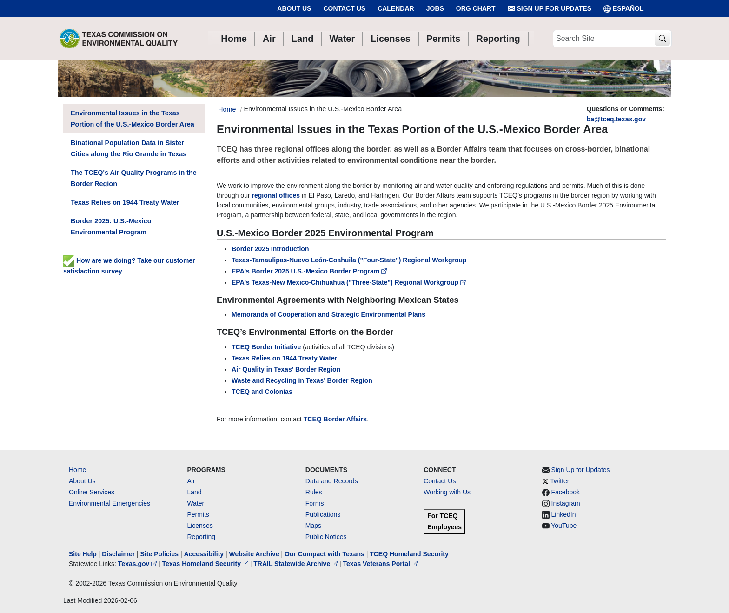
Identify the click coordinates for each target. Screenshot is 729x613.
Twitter (559, 481)
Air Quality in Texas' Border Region (286, 369)
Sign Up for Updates (549, 9)
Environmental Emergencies (109, 503)
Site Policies (159, 554)
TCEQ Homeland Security (409, 554)
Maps (313, 525)
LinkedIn (563, 514)
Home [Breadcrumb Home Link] (227, 109)
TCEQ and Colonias (262, 391)
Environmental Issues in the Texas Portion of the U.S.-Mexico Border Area (132, 118)
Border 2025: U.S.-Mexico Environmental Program (111, 226)
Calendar (396, 8)
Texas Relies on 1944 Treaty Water (284, 358)
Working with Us (447, 492)
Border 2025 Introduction (270, 249)
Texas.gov (138, 563)
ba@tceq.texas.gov (616, 119)
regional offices (276, 195)
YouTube (564, 525)
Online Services (91, 492)
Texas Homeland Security (206, 563)
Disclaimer (118, 554)
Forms (314, 503)
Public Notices (326, 536)
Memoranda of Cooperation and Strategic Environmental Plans (328, 314)
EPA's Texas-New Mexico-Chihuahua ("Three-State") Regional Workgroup (349, 282)
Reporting (201, 536)
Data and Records (331, 481)
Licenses (199, 525)
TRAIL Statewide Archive (296, 563)
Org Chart (476, 8)
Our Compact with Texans (324, 554)
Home (77, 469)
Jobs (435, 8)
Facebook (565, 492)
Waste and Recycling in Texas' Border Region (302, 380)
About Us (294, 8)
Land (194, 492)
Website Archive (254, 554)
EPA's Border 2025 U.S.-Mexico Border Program (309, 271)
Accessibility (204, 554)
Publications (323, 514)
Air (191, 481)
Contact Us (344, 8)
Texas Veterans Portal (380, 563)
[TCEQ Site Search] (662, 39)
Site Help (83, 554)
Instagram (565, 503)
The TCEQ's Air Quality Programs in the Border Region (134, 178)
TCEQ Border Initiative (266, 347)
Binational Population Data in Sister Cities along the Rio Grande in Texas (128, 148)
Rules (313, 492)
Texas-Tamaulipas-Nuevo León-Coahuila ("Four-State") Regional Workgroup (349, 260)
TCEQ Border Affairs (335, 419)
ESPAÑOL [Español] (623, 9)
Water (195, 503)
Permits (198, 514)
